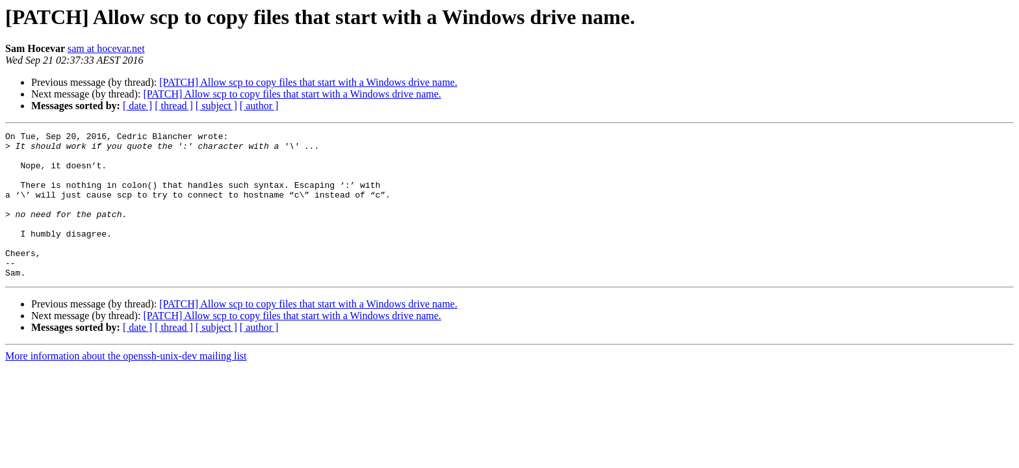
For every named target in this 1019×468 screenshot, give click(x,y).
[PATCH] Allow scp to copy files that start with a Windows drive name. (308, 82)
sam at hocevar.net (106, 48)
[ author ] (259, 105)
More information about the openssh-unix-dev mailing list (126, 385)
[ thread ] (174, 105)
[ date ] (137, 105)
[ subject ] (216, 105)
